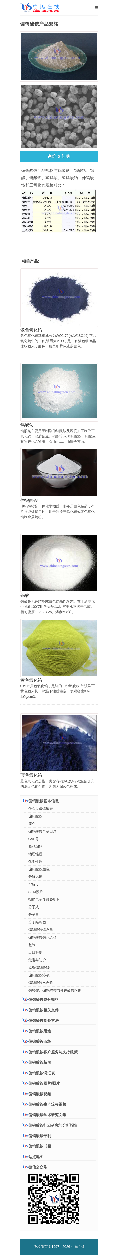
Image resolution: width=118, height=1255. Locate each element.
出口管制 (35, 952)
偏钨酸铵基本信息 (41, 800)
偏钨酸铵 (35, 816)
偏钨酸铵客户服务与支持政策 (50, 1052)
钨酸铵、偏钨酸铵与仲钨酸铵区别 (54, 990)
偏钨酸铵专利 (37, 1136)
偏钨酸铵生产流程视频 (44, 1104)
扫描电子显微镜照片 (44, 899)
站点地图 (33, 1157)
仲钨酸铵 (29, 500)
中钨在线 (77, 1247)
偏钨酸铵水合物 (40, 983)
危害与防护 (37, 960)
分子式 (33, 907)
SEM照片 (35, 892)
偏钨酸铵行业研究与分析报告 (50, 1125)
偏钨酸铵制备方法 (41, 1020)
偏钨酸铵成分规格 (41, 999)
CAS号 (33, 839)
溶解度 (33, 884)
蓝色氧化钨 (31, 775)
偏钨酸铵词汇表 (39, 1073)
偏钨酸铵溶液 (39, 975)
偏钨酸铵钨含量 (40, 930)
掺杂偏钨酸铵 (39, 968)
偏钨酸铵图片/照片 (41, 1083)
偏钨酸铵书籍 (37, 1146)
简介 (31, 824)
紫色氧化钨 (31, 330)
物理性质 (35, 854)
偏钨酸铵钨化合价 (42, 937)
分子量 (33, 915)
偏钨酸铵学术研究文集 (44, 1115)
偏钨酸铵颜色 (39, 869)
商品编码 (35, 846)
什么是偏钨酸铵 (40, 809)
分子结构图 (37, 922)
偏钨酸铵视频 (37, 1094)
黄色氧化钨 (31, 680)
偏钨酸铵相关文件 (41, 1010)
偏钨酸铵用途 (37, 1031)
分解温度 (35, 877)
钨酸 (24, 595)
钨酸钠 (26, 424)
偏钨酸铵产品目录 (42, 831)
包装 (31, 945)
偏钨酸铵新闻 (37, 1062)
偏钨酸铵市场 (37, 1041)
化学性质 (35, 862)
